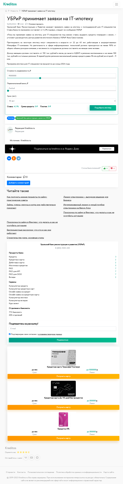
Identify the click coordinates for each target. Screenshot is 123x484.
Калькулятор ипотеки (18, 297)
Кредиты (13, 256)
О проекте (10, 472)
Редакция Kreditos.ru (25, 128)
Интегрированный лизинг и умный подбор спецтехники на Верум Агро (84, 206)
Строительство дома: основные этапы (25, 237)
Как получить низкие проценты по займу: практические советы (27, 198)
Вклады (12, 277)
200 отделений (15, 315)
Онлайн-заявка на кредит (19, 291)
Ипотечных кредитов (18, 265)
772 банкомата (15, 312)
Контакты (21, 472)
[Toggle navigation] (116, 4)
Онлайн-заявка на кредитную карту (24, 294)
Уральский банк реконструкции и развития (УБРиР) (33, 118)
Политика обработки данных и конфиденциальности (79, 472)
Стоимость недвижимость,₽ (19, 70)
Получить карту (63, 376)
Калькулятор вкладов (18, 300)
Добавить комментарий (19, 182)
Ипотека (11, 118)
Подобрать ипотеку (103, 108)
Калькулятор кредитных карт (22, 288)
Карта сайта (109, 472)
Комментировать (36, 24)
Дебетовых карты (16, 262)
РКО (11, 268)
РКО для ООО (15, 274)
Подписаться (62, 340)
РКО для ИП (14, 271)
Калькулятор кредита (18, 286)
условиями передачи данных (50, 334)
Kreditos (10, 4)
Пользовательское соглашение (41, 472)
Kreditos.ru (26, 140)
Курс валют (14, 303)
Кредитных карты (16, 259)
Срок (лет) (11, 96)
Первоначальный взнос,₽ (17, 83)
